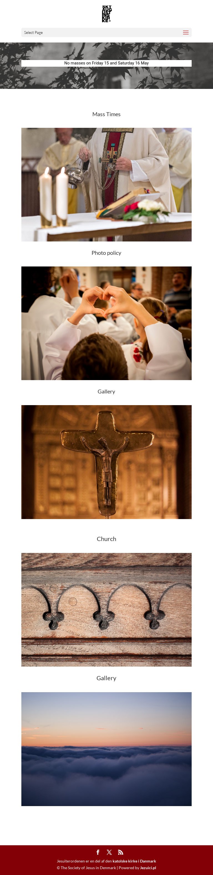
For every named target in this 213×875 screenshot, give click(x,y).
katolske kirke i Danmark (134, 861)
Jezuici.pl (148, 867)
